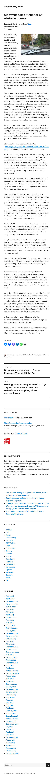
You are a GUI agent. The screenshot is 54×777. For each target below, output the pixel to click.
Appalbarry (10, 355)
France (8, 556)
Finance (9, 551)
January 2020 (11, 687)
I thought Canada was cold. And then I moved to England (27, 503)
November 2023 (12, 636)
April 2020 (10, 681)
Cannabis (9, 540)
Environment (11, 548)
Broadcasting (11, 538)
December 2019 (12, 689)
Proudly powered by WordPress (25, 773)
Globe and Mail (21, 434)
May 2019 (9, 705)
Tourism (9, 575)
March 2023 (10, 644)
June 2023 (10, 641)
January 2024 (11, 631)
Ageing (8, 530)
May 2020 (10, 679)
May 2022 (10, 655)
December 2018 (12, 716)
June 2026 (10, 596)
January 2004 (11, 748)
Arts (7, 532)
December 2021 (12, 663)
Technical (9, 572)
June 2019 (10, 703)
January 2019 (11, 713)
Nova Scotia (10, 567)
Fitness (9, 554)
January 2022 (11, 660)
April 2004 (10, 745)
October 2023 (11, 639)
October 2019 (11, 695)
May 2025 (10, 612)
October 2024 (11, 617)
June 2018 (9, 729)
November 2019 (12, 692)
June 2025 (10, 609)
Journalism (10, 564)
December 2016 (12, 737)
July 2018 (9, 727)
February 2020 (11, 684)
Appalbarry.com (13, 6)
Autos (8, 535)
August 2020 (11, 676)
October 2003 (11, 751)
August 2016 (10, 740)
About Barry (8, 418)
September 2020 (12, 673)
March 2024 (10, 625)
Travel (8, 578)
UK (7, 580)
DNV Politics (33, 355)
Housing (9, 562)
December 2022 (12, 647)
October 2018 (11, 721)
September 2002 (12, 753)
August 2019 (10, 697)
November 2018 (12, 719)
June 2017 (9, 735)
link (29, 24)
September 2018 (12, 724)
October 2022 (11, 649)
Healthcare (10, 559)
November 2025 (12, 604)
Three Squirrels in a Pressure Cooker (18, 423)
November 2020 (12, 671)
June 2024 (10, 620)
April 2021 (10, 668)
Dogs (8, 546)
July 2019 (9, 700)
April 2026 (10, 599)
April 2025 (10, 615)
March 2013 (10, 743)
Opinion (40, 355)
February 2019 (11, 711)
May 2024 (10, 623)
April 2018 (10, 732)
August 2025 (11, 607)
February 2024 (11, 628)
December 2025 (12, 601)
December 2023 (12, 633)
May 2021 (9, 665)
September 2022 (12, 652)
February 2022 (11, 657)
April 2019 (10, 708)
